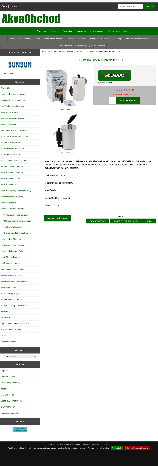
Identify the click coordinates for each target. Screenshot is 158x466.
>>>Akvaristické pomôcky (12, 251)
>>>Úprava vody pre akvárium (14, 305)
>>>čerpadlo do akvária (11, 142)
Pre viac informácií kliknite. (98, 448)
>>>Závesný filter (8, 124)
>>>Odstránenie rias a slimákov (15, 281)
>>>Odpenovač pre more (12, 166)
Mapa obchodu (7, 395)
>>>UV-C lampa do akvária (12, 209)
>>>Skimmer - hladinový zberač (15, 160)
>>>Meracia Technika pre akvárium (16, 221)
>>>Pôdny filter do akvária (12, 148)
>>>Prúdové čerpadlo (10, 154)
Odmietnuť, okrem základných (137, 448)
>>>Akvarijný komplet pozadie (14, 94)
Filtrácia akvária (65, 51)
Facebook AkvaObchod (76, 39)
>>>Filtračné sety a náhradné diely (16, 191)
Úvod (4, 6)
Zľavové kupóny (8, 407)
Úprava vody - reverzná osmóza (90, 31)
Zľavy (37, 39)
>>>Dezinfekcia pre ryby (11, 299)
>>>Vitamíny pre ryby (10, 293)
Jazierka (54, 31)
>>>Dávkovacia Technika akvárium (16, 233)
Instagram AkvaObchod (99, 39)
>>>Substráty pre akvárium (12, 269)
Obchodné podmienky (10, 383)
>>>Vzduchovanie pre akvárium (15, 215)
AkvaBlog (117, 39)
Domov (12, 39)
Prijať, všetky (117, 448)
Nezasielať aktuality (9, 413)
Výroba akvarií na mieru (53, 39)
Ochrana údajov (8, 377)
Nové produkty (25, 39)
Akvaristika (52, 51)
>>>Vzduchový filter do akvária (14, 136)
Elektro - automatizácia (117, 31)
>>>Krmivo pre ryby (9, 287)
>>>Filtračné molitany (10, 178)
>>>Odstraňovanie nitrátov (12, 197)
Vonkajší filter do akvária (83, 51)
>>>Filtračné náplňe (9, 184)
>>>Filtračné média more (12, 172)
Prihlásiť (15, 6)
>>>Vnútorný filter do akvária (13, 130)
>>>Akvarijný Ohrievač (11, 239)
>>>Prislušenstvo (8, 203)
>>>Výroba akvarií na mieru (13, 106)
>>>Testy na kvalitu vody (11, 227)
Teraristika (67, 31)
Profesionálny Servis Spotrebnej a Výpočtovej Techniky (82, 46)
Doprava (4, 371)
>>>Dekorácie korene (10, 263)
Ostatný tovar (8, 73)
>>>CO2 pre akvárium (10, 257)
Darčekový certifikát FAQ (11, 401)
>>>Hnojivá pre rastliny (11, 275)
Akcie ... (4, 335)
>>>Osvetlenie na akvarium (13, 100)
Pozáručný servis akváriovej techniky (140, 39)
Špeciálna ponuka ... (10, 342)
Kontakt (4, 389)
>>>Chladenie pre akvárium (13, 245)
